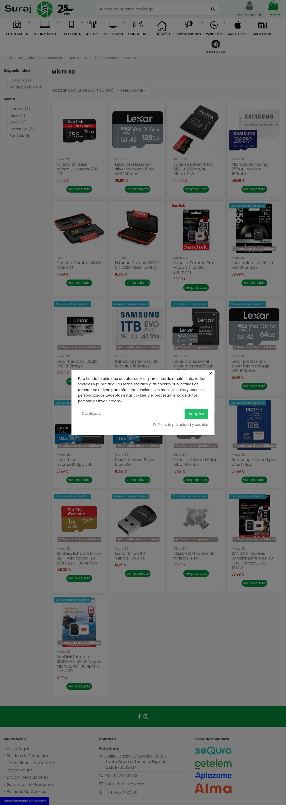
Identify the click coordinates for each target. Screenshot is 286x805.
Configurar (92, 413)
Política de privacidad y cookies (180, 424)
